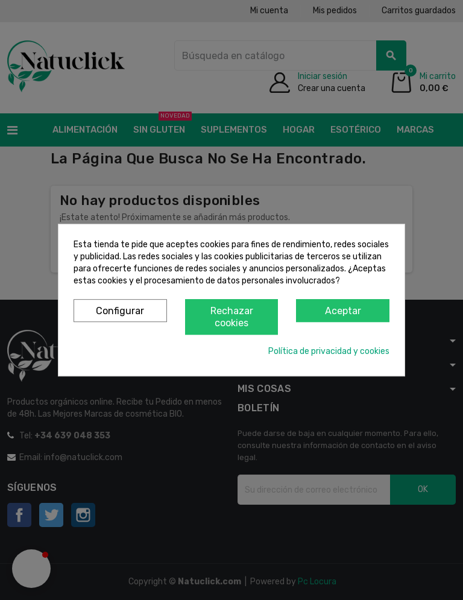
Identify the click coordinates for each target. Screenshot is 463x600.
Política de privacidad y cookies (328, 351)
